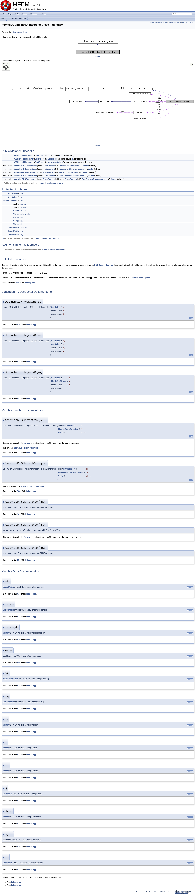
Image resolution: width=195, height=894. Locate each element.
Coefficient (39, 155)
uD (21, 194)
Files (45, 14)
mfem (3, 18)
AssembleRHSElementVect (25, 166)
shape (23, 211)
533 (19, 594)
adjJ (22, 234)
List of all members (188, 22)
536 (19, 325)
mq (21, 231)
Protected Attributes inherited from (30, 238)
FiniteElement (49, 166)
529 (19, 663)
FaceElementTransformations (71, 169)
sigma (23, 204)
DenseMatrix (13, 228)
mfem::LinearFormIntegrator (51, 183)
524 (17, 283)
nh (21, 221)
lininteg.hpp (20, 32)
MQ (21, 200)
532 (19, 640)
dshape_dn (25, 214)
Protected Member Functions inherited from (34, 250)
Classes (34, 14)
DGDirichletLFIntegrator (17, 18)
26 (18, 514)
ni (21, 224)
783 (19, 491)
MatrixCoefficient (55, 162)
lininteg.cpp (31, 453)
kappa (23, 207)
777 (19, 453)
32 (18, 560)
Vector (86, 166)
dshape (23, 228)
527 (19, 801)
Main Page (7, 14)
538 (19, 362)
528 (19, 686)
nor (21, 217)
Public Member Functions (158, 22)
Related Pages (21, 14)
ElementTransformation (69, 166)
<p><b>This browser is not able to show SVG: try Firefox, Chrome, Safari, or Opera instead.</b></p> (98, 46)
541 (19, 399)
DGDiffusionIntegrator (103, 265)
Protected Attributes (174, 22)
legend (98, 56)
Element (27, 443)
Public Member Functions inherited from (32, 183)
